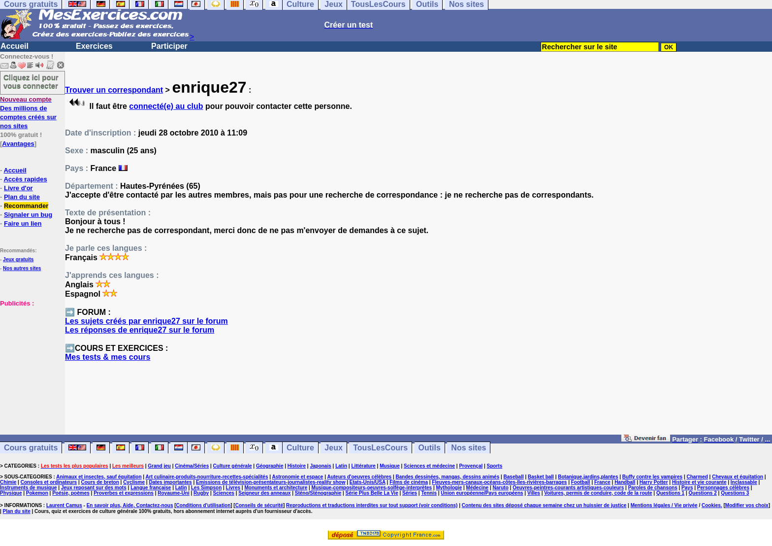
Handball (624, 482)
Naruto (501, 487)
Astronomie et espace (297, 476)
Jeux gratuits (18, 259)
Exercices (94, 46)
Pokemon (37, 493)
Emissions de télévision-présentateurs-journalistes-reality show (270, 482)
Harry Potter (654, 482)
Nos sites (468, 448)
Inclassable (744, 482)
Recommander (26, 205)
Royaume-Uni (173, 493)
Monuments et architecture (275, 487)
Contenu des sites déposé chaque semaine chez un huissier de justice (544, 505)
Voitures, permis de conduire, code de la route (598, 493)
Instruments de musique (28, 487)
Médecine (477, 487)
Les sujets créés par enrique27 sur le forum (146, 321)
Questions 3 (735, 493)
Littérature (363, 466)
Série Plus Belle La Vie (372, 493)
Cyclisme (134, 482)
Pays (687, 487)
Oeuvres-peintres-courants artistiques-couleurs (568, 487)
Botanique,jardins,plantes (588, 476)
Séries (409, 493)
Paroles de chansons (652, 487)
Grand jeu (159, 466)
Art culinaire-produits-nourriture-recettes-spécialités (207, 476)
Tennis (428, 493)
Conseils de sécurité (259, 505)
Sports (495, 466)
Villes (533, 493)
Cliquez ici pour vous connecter (31, 81)
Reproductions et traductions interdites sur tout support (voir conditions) (371, 505)
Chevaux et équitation (737, 476)
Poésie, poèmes (71, 493)
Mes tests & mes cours (107, 357)
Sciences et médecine (429, 466)
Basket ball (541, 476)
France (602, 482)
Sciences (223, 493)
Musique (390, 466)
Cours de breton (100, 482)
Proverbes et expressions (124, 493)
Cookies (711, 505)
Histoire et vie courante (699, 482)
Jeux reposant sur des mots (94, 487)
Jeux (333, 448)
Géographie (270, 466)
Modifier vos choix (747, 505)
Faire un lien (23, 223)
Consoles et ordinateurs (49, 482)
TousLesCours (380, 448)
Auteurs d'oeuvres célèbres (359, 476)
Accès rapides (25, 179)
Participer (169, 46)
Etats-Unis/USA (368, 482)
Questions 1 (670, 493)
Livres (233, 487)
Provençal (470, 466)
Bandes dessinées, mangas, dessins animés (448, 476)
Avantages (18, 143)
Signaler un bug (28, 214)
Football (580, 482)
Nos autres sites (22, 268)
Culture (300, 448)
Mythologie (449, 487)
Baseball (514, 476)
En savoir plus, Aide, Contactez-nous (130, 505)
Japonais (320, 466)
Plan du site (22, 197)
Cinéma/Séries (192, 466)
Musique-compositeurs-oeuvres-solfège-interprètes (372, 487)
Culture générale (232, 466)
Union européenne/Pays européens (482, 493)
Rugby (201, 493)
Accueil (14, 46)
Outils (429, 448)
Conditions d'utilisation (203, 505)
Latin (341, 466)
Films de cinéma (408, 482)
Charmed (697, 476)
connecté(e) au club (166, 106)
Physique (11, 493)
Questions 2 (703, 493)
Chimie (8, 482)
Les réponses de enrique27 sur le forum (139, 330)
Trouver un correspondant (114, 90)
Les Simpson (206, 487)
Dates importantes (170, 482)
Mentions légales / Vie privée (664, 505)
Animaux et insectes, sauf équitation (98, 476)
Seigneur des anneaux (264, 493)
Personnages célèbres (723, 487)
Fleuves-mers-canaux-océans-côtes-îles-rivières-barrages (499, 482)
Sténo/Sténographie (318, 493)
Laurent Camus (64, 505)
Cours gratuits (31, 448)
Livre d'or (18, 188)
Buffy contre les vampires (652, 476)
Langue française (150, 487)
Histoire (297, 466)
